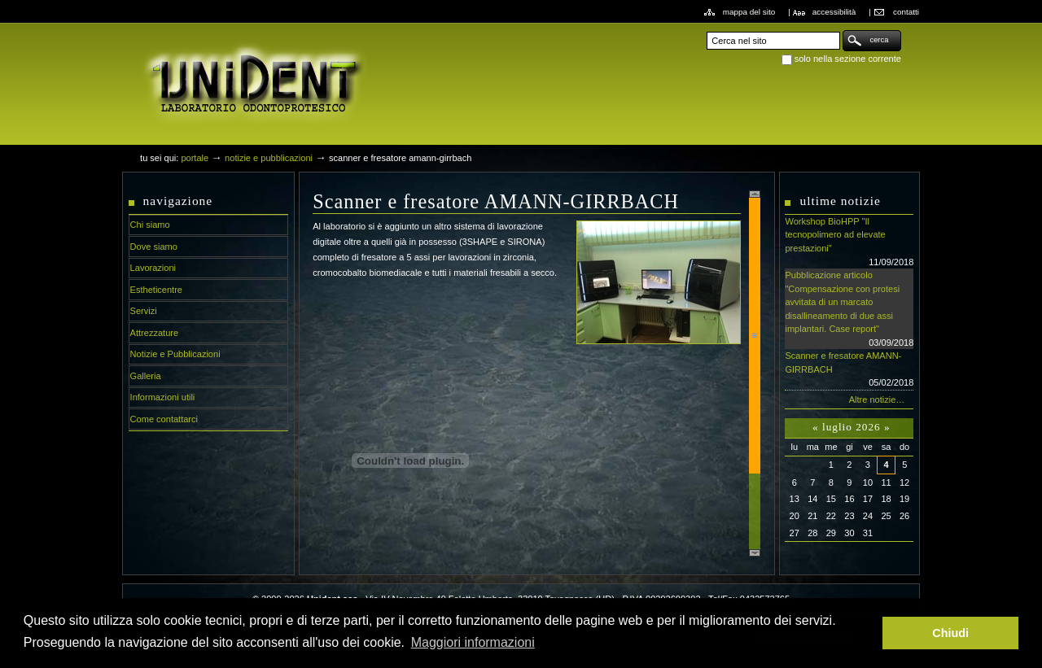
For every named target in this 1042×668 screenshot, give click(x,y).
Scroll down (754, 553)
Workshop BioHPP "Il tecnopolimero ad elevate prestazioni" (849, 242)
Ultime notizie (839, 200)
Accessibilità (834, 11)
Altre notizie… (877, 399)
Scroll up (754, 194)
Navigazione (178, 200)
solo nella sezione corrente (848, 58)
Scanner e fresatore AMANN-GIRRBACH (849, 370)
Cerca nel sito (706, 29)
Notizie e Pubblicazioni (269, 158)
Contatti (906, 11)
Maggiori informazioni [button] (473, 642)
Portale (194, 158)
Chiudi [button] (950, 633)
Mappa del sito (749, 11)
